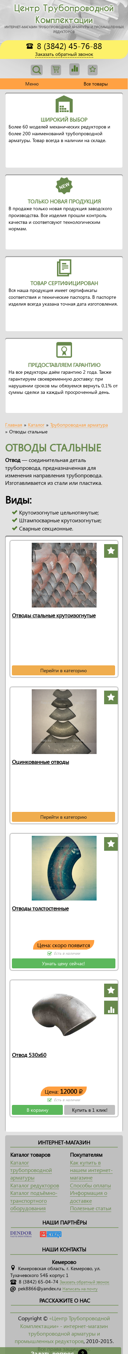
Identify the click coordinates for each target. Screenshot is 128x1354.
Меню (32, 83)
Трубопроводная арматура (79, 425)
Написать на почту (80, 1288)
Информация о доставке (88, 1196)
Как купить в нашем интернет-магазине (91, 1170)
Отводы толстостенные (40, 908)
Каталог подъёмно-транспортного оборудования (33, 1200)
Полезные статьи (90, 1208)
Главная (13, 425)
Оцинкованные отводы (40, 761)
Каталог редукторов (34, 1185)
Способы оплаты (90, 1185)
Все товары (96, 83)
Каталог (36, 425)
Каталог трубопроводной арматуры (31, 1170)
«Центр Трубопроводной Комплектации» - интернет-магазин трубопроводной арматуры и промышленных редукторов (62, 1329)
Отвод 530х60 (29, 1054)
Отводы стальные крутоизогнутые (54, 615)
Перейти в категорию (63, 670)
